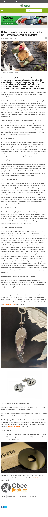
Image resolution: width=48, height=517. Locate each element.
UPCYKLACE (5, 500)
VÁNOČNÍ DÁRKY (11, 496)
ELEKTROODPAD (23, 496)
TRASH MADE (33, 496)
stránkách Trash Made (9, 304)
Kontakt (3, 1)
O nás (15, 1)
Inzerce (10, 1)
